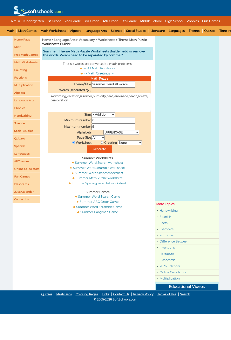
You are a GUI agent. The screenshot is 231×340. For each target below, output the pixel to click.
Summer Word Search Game (99, 196)
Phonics (19, 108)
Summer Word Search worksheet (99, 163)
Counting (20, 70)
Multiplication (23, 85)
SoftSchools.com (125, 299)
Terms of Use (166, 294)
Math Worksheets (53, 31)
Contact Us (121, 294)
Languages (177, 31)
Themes (194, 31)
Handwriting (23, 115)
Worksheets (106, 40)
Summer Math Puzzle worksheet (99, 178)
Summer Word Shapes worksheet (99, 173)
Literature (157, 31)
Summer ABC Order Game (99, 202)
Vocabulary (87, 40)
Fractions (20, 77)
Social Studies (136, 31)
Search (185, 294)
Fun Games (211, 21)
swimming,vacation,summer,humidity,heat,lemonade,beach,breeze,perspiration (99, 102)
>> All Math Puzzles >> (99, 68)
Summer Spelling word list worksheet (99, 183)
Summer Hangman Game (99, 212)
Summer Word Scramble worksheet (99, 168)
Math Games (27, 31)
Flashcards (167, 260)
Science (116, 31)
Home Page (22, 39)
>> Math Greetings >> (99, 73)
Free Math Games (26, 54)
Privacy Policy (143, 294)
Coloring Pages (87, 294)
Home (46, 40)
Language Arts (96, 31)
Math (10, 31)
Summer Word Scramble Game (99, 207)
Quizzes (209, 31)
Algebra (75, 31)
